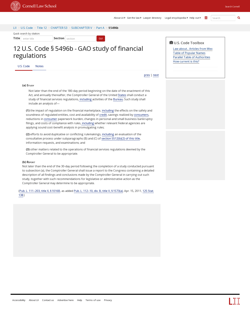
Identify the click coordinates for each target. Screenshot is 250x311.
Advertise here (65, 300)
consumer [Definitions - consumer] (50, 119)
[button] (238, 18)
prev (147, 75)
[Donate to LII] (205, 17)
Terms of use (93, 300)
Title (16, 38)
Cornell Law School (38, 5)
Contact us (48, 300)
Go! (101, 38)
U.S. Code (24, 66)
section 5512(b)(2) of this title (120, 138)
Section (59, 38)
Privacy (108, 300)
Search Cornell (232, 6)
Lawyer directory (152, 17)
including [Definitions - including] (85, 99)
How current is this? (186, 61)
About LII (119, 17)
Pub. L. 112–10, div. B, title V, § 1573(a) (98, 191)
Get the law (133, 17)
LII (15, 28)
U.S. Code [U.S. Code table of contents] (27, 28)
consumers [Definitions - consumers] (141, 115)
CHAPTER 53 (59, 28)
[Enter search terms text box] (223, 18)
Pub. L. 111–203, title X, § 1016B (39, 191)
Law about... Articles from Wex (192, 49)
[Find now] (238, 18)
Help (79, 300)
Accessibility (18, 300)
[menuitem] (118, 18)
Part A (100, 28)
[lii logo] (50, 17)
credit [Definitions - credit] (103, 115)
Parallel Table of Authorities (191, 57)
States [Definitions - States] (122, 95)
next (156, 75)
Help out (194, 17)
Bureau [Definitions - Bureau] (118, 99)
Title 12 (42, 28)
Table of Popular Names (189, 53)
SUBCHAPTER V (81, 28)
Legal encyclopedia (175, 17)
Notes (39, 66)
